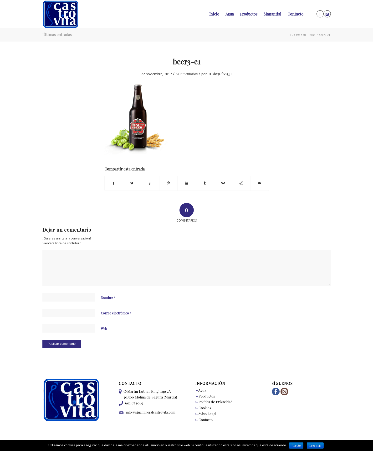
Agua (200, 390)
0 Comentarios (187, 74)
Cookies (203, 407)
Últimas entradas (57, 34)
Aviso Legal (205, 413)
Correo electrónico (116, 313)
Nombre (108, 297)
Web (104, 328)
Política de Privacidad (214, 401)
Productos (205, 396)
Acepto (296, 445)
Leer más (315, 445)
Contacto (204, 419)
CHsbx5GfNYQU (220, 74)
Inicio (312, 35)
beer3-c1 (186, 61)
